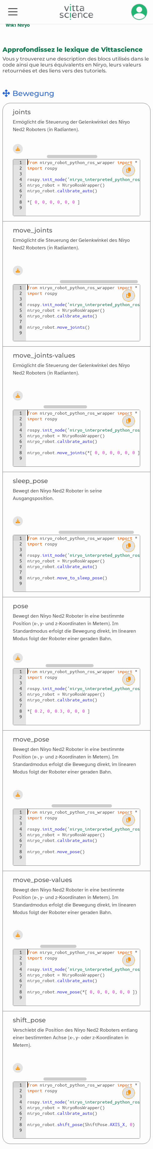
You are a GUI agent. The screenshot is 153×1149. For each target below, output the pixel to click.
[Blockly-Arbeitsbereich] (81, 148)
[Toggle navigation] (13, 11)
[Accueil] (76, 12)
